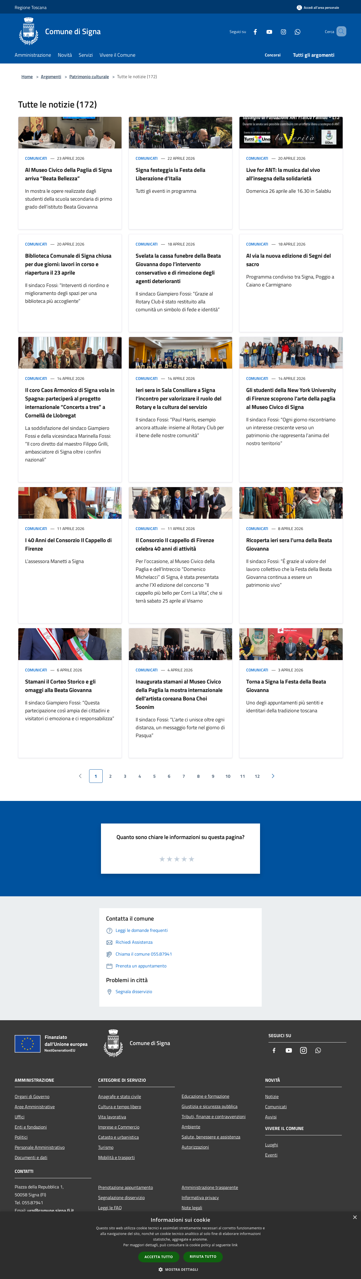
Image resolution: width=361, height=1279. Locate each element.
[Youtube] (261, 31)
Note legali (192, 1207)
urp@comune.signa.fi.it (50, 1210)
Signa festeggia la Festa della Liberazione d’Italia (170, 174)
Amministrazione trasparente (210, 1187)
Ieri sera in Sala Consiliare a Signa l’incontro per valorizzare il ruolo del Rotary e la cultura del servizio (178, 398)
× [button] (355, 1218)
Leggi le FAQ (110, 1207)
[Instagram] (275, 31)
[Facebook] (247, 31)
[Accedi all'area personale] (317, 7)
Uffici (20, 1116)
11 (242, 776)
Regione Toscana (31, 7)
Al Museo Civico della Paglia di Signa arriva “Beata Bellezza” (68, 174)
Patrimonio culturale (89, 76)
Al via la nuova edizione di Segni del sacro (288, 259)
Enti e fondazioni (31, 1126)
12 (257, 776)
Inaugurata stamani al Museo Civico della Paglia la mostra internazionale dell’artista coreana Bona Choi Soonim (179, 694)
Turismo (105, 1147)
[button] (180, 1269)
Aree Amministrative (35, 1106)
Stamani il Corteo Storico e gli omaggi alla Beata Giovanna (60, 685)
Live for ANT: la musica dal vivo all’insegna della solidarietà (283, 174)
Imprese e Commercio (118, 1126)
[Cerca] (339, 31)
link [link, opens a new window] (235, 1245)
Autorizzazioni (195, 1147)
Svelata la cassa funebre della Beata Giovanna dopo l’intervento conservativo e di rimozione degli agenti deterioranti (178, 268)
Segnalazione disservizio (121, 1197)
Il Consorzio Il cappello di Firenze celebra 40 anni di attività (175, 544)
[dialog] (180, 1245)
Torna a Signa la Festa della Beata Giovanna (286, 685)
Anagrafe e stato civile (119, 1096)
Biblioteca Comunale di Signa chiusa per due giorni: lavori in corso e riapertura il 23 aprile (68, 264)
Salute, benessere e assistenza (211, 1136)
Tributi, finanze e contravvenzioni (214, 1116)
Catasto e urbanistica (118, 1137)
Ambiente (191, 1126)
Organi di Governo (32, 1096)
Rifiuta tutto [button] (203, 1256)
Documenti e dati (31, 1157)
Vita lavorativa (112, 1116)
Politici (21, 1137)
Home (27, 76)
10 (227, 776)
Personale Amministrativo (40, 1147)
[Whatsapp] (289, 31)
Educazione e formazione (205, 1096)
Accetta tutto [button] (159, 1256)
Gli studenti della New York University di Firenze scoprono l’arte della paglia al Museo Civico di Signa (291, 398)
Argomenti (51, 76)
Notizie (272, 1096)
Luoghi (271, 1144)
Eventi (271, 1154)
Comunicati (36, 158)
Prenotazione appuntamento (125, 1187)
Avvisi (271, 1116)
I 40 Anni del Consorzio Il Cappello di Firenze (68, 544)
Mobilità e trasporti (116, 1157)
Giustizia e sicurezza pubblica (209, 1106)
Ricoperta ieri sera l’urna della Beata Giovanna (289, 544)
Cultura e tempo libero (119, 1106)
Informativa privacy (200, 1197)
